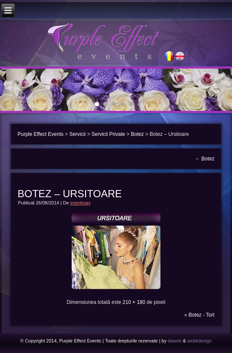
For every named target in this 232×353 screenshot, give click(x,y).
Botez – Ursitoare (69, 193)
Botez (137, 134)
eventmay (80, 202)
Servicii (77, 134)
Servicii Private (108, 134)
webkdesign (199, 340)
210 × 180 (133, 302)
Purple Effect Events (40, 134)
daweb (174, 340)
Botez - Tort (201, 315)
